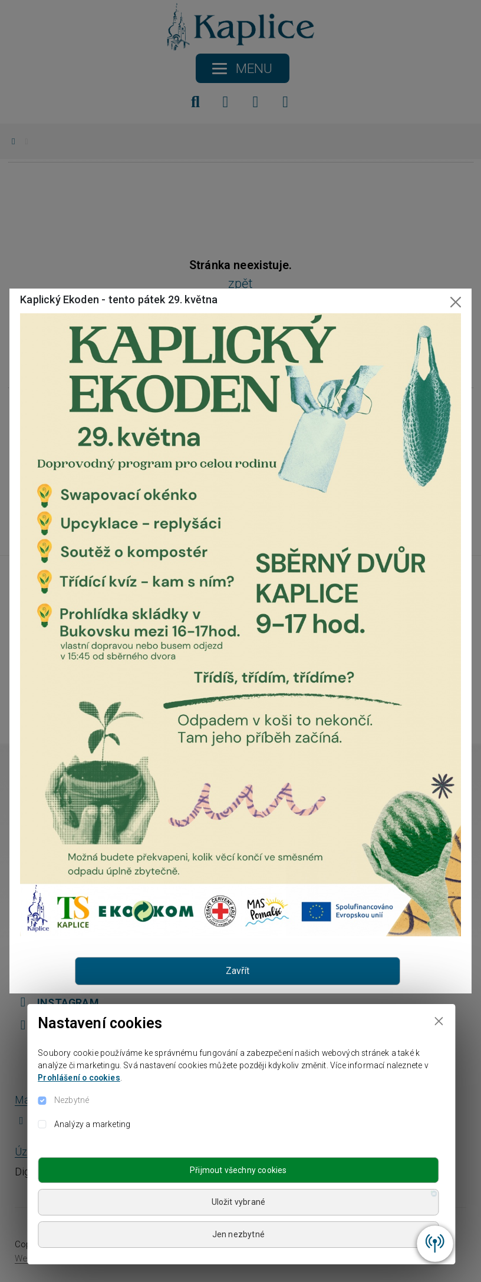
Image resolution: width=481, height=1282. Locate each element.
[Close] (439, 1021)
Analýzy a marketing (92, 1124)
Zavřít (237, 970)
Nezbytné (71, 1100)
